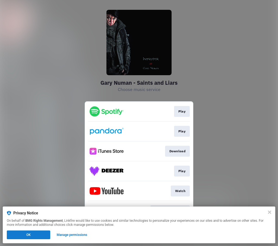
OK (28, 235)
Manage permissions (72, 235)
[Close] (269, 212)
